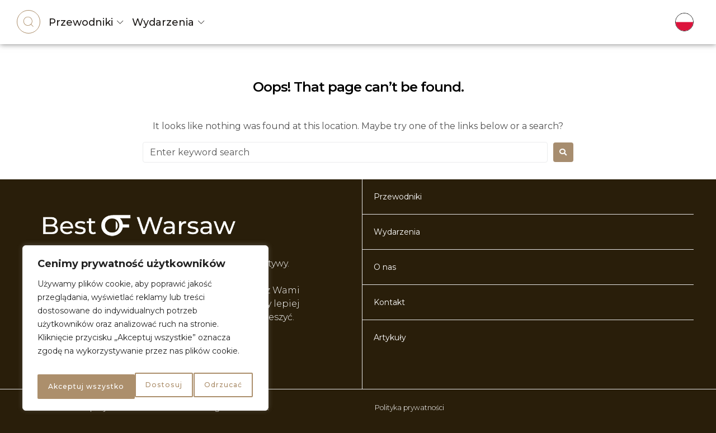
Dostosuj (64, 387)
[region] (145, 332)
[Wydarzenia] (201, 22)
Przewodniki (81, 22)
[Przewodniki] (120, 22)
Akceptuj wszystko (204, 387)
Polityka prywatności (415, 407)
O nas (385, 267)
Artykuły (390, 337)
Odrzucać (122, 387)
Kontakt (389, 302)
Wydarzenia (163, 22)
